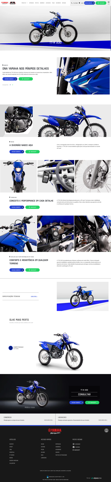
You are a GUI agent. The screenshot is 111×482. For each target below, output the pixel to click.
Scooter (11, 444)
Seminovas (31, 2)
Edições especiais (13, 460)
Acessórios (58, 2)
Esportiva (11, 452)
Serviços (64, 2)
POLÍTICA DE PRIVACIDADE (61, 455)
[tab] (11, 348)
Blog (42, 455)
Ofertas (37, 2)
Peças (53, 2)
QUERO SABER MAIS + (48, 420)
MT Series (11, 455)
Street (11, 446)
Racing (11, 457)
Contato (57, 452)
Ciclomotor (12, 463)
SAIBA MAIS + (34, 296)
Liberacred (48, 2)
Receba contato (88, 3)
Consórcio (42, 2)
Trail (10, 449)
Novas (42, 444)
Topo (106, 430)
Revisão (43, 452)
